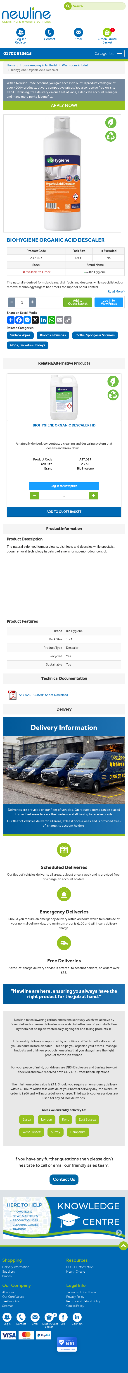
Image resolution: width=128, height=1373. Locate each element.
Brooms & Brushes (53, 335)
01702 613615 (17, 53)
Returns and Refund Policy (83, 1301)
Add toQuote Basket (77, 302)
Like (63, 1319)
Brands (7, 1276)
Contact (49, 34)
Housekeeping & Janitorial (38, 65)
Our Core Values (13, 1297)
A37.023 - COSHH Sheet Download (37, 695)
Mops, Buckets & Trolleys (27, 345)
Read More (116, 291)
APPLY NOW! (64, 105)
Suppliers (8, 1272)
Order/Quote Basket (107, 36)
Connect (77, 1319)
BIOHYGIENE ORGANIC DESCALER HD (64, 425)
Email (78, 34)
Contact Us (64, 1179)
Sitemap (8, 1306)
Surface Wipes (20, 335)
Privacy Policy (75, 1297)
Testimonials (10, 1301)
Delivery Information (15, 1267)
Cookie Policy (75, 1306)
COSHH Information (79, 1267)
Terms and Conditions (81, 1292)
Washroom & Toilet (75, 65)
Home (11, 65)
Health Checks (75, 1272)
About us (8, 1292)
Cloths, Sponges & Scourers (95, 335)
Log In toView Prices (109, 302)
